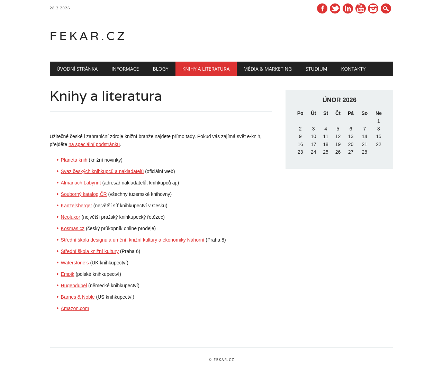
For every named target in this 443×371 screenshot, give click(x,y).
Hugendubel (74, 285)
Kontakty (353, 68)
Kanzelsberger (76, 205)
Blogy (160, 68)
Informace (125, 68)
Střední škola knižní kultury (90, 251)
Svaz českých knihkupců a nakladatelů (102, 171)
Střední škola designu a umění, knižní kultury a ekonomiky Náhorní (133, 240)
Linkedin (348, 8)
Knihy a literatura (206, 68)
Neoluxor (70, 217)
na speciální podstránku (94, 144)
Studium (316, 68)
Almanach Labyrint (81, 183)
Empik (67, 274)
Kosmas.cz (72, 228)
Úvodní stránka (77, 68)
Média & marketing (268, 68)
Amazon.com (75, 308)
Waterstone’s (75, 262)
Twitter (335, 8)
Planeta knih (74, 160)
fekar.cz (88, 36)
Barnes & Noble (78, 297)
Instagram (373, 8)
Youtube (360, 8)
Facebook (322, 8)
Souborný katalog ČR (84, 194)
